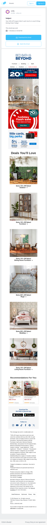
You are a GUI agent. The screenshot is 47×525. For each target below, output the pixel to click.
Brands (11, 3)
